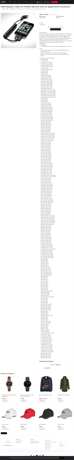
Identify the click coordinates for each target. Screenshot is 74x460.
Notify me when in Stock (55, 29)
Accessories (12, 8)
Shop (4, 8)
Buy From (41, 22)
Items (7, 8)
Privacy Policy (56, 457)
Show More (4, 433)
